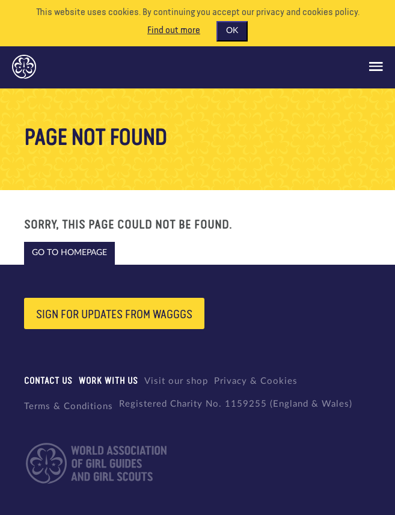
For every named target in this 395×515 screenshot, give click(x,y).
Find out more (173, 30)
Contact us (48, 381)
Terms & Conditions (68, 406)
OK (232, 30)
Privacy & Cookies (256, 381)
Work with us (108, 381)
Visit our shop (176, 381)
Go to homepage (69, 252)
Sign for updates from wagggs (114, 315)
